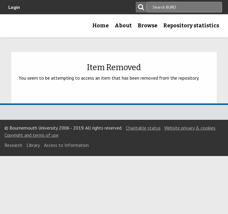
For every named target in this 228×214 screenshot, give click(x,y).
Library (33, 145)
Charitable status (143, 128)
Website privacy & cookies (190, 128)
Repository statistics (191, 25)
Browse (147, 25)
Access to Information (66, 145)
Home (100, 25)
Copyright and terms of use (31, 135)
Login (14, 7)
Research (13, 145)
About (123, 25)
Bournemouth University (14, 27)
